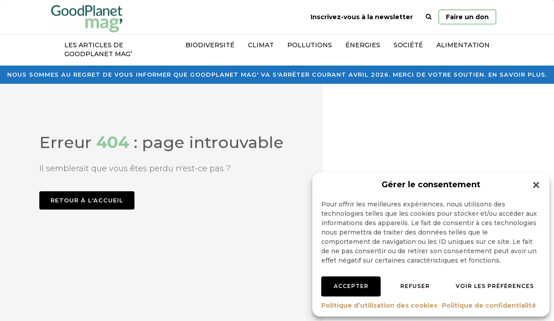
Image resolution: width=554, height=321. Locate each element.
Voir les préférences (495, 286)
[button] (536, 185)
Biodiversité (210, 45)
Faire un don (467, 17)
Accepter (351, 286)
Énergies (362, 45)
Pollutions (309, 45)
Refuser (415, 286)
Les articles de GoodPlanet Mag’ (98, 49)
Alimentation (463, 45)
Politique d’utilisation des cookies (379, 305)
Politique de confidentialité (489, 305)
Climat (261, 45)
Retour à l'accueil (86, 200)
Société (408, 45)
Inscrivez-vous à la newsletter (362, 17)
